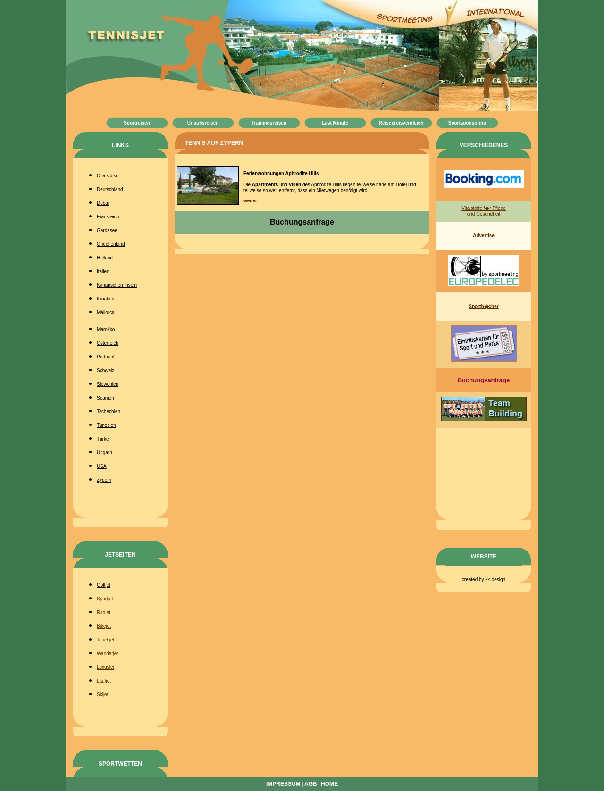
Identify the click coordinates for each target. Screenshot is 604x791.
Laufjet (104, 680)
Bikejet (104, 626)
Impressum (283, 784)
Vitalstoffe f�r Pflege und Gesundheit (483, 211)
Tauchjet (105, 639)
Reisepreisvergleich (401, 122)
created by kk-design (483, 579)
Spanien (105, 397)
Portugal (105, 356)
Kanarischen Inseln (117, 285)
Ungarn (104, 452)
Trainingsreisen (269, 122)
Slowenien (107, 384)
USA (102, 466)
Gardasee (107, 230)
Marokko (106, 329)
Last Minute (335, 122)
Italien (103, 271)
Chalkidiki (107, 175)
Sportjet (105, 598)
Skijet (102, 694)
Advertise (484, 235)
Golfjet (103, 585)
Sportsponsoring (467, 122)
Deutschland (110, 189)
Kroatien (105, 298)
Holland (105, 257)
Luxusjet (105, 667)
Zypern (104, 480)
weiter (250, 200)
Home (329, 784)
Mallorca (106, 312)
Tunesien (106, 425)
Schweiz (105, 370)
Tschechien (108, 411)
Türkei (103, 438)
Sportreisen (137, 122)
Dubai (103, 203)
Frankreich (108, 216)
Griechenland (111, 244)
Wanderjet (107, 653)
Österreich (107, 343)
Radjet (103, 612)
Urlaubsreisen (203, 122)
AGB (310, 784)
